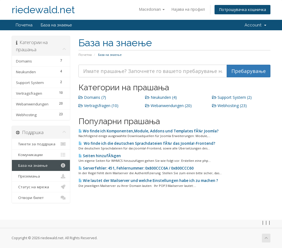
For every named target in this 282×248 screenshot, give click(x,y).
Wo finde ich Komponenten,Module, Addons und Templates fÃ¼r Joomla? (148, 131)
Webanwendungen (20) (168, 105)
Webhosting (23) (229, 105)
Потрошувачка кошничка (242, 9)
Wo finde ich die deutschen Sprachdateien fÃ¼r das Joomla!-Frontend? (146, 143)
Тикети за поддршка (41, 144)
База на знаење (56, 25)
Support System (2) (232, 97)
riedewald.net (43, 10)
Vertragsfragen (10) (98, 105)
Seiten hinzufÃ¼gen (99, 155)
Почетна (24, 25)
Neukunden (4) (161, 97)
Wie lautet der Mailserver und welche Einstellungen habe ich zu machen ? (148, 180)
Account (255, 25)
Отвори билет (41, 197)
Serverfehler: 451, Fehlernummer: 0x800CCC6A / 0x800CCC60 (136, 168)
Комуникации (41, 154)
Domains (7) (92, 97)
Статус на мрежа (41, 187)
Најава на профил (188, 9)
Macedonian (152, 9)
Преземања (41, 176)
